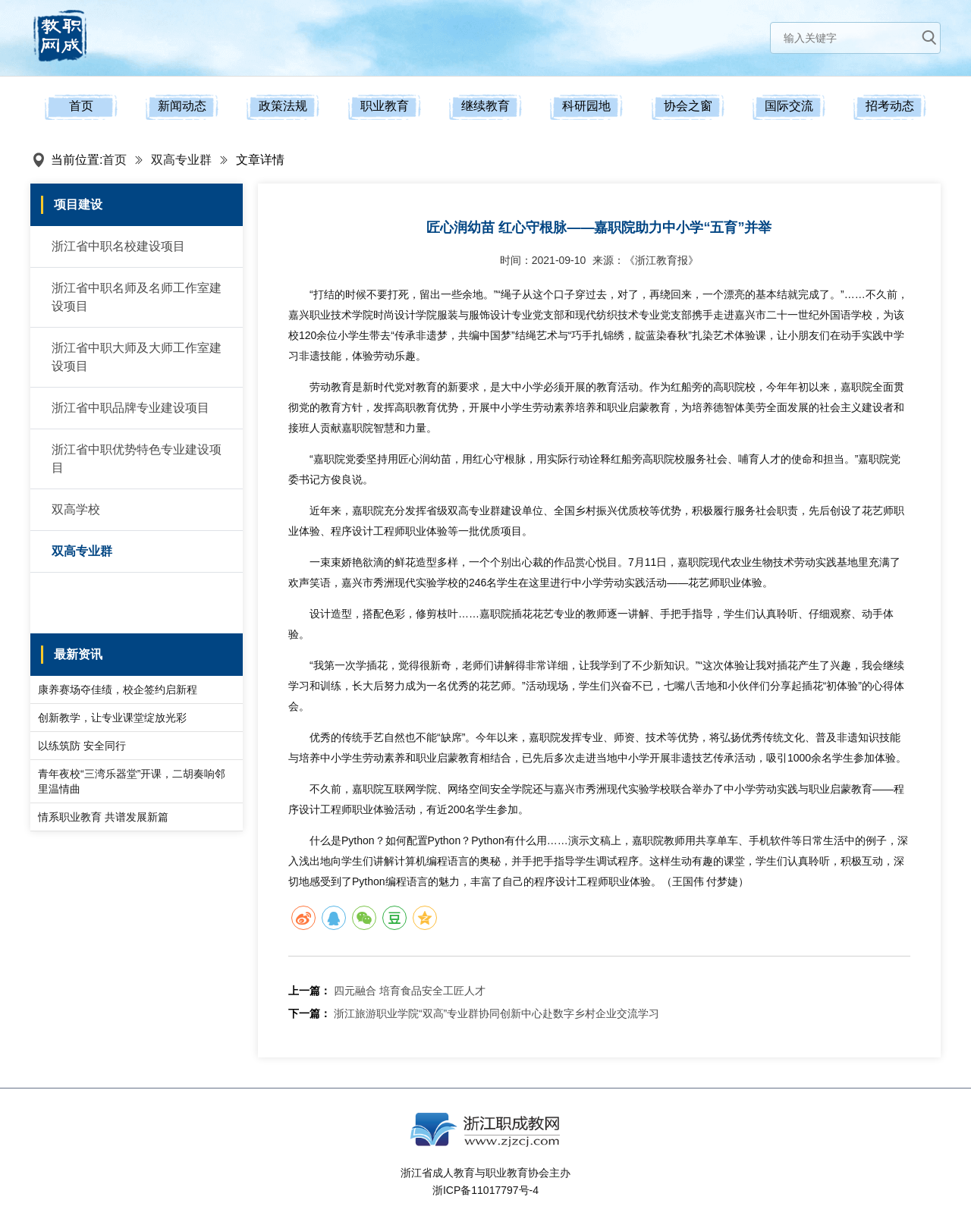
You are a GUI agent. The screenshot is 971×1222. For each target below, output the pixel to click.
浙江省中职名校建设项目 (118, 246)
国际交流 (789, 105)
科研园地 (586, 105)
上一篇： (309, 991)
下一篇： (309, 1013)
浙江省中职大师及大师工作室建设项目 (137, 356)
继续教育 (485, 105)
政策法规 (283, 105)
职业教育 (384, 105)
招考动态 (890, 105)
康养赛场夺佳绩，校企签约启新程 (117, 689)
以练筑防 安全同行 (82, 746)
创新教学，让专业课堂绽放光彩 (112, 718)
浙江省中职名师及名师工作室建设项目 (137, 297)
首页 (81, 105)
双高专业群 (181, 159)
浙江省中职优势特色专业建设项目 (137, 458)
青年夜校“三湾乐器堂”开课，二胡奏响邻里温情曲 (131, 781)
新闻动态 (182, 105)
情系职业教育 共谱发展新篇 (103, 817)
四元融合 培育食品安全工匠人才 (410, 991)
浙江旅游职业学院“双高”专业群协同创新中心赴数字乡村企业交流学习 (496, 1013)
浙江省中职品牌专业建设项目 (130, 407)
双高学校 (76, 509)
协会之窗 (688, 105)
